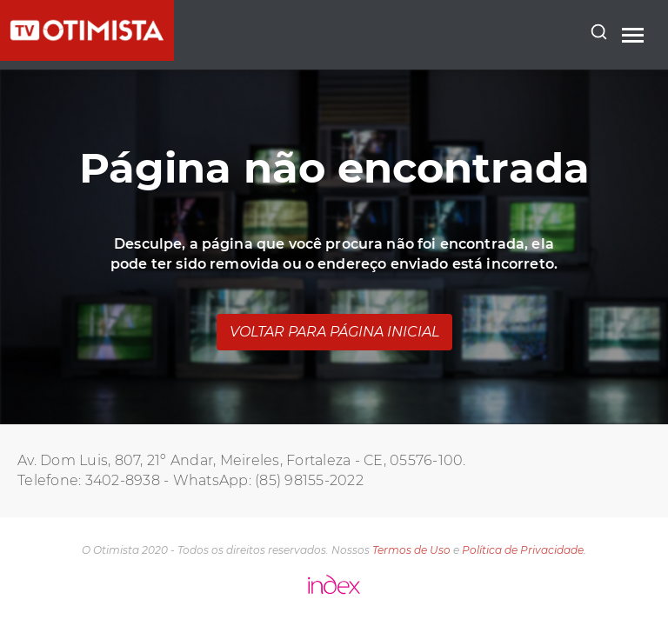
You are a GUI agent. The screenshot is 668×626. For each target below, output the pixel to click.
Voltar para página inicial (334, 331)
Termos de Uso (411, 549)
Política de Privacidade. (524, 549)
